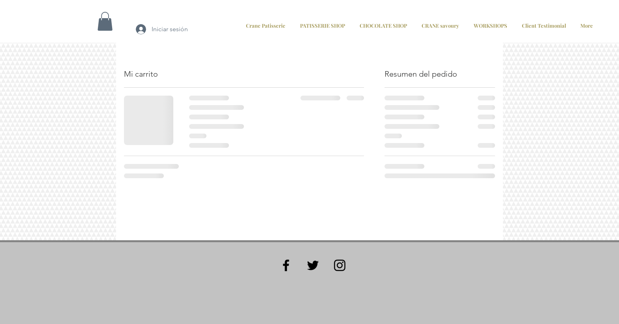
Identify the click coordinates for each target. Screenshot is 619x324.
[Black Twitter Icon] (313, 265)
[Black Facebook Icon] (286, 265)
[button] (105, 21)
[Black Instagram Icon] (339, 265)
